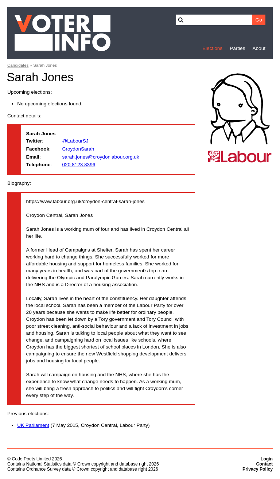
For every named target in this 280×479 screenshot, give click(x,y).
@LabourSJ (75, 141)
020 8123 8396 (79, 164)
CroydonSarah (78, 149)
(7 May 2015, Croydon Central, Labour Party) (83, 425)
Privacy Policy (257, 469)
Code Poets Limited (31, 459)
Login (267, 459)
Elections (212, 48)
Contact (264, 464)
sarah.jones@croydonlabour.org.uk (100, 157)
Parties (237, 48)
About (258, 48)
